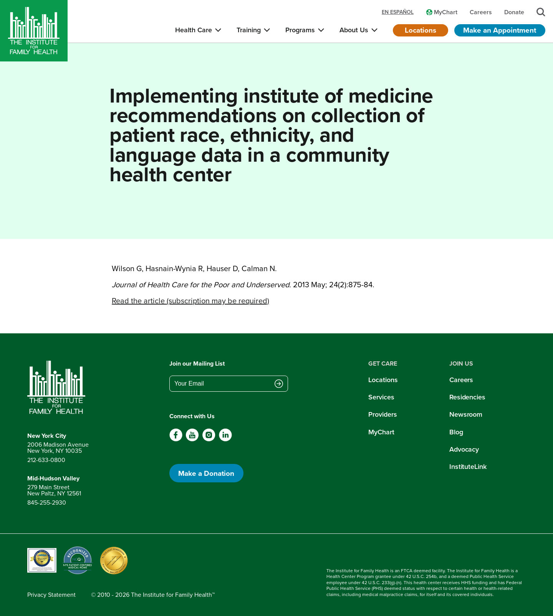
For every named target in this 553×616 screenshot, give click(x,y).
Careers (461, 380)
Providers (382, 414)
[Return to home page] (58, 387)
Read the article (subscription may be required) (190, 300)
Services (381, 397)
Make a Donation (206, 473)
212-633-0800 (46, 459)
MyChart (381, 432)
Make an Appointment (499, 30)
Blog (456, 432)
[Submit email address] (279, 384)
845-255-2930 (46, 502)
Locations (420, 30)
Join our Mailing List (197, 363)
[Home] (34, 30)
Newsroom (465, 414)
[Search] (540, 12)
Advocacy (464, 449)
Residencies (467, 397)
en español (398, 12)
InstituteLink (468, 467)
